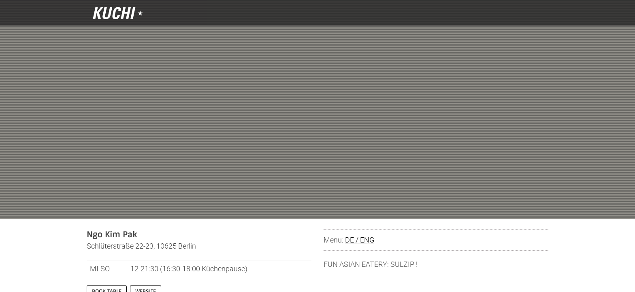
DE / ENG (359, 240)
